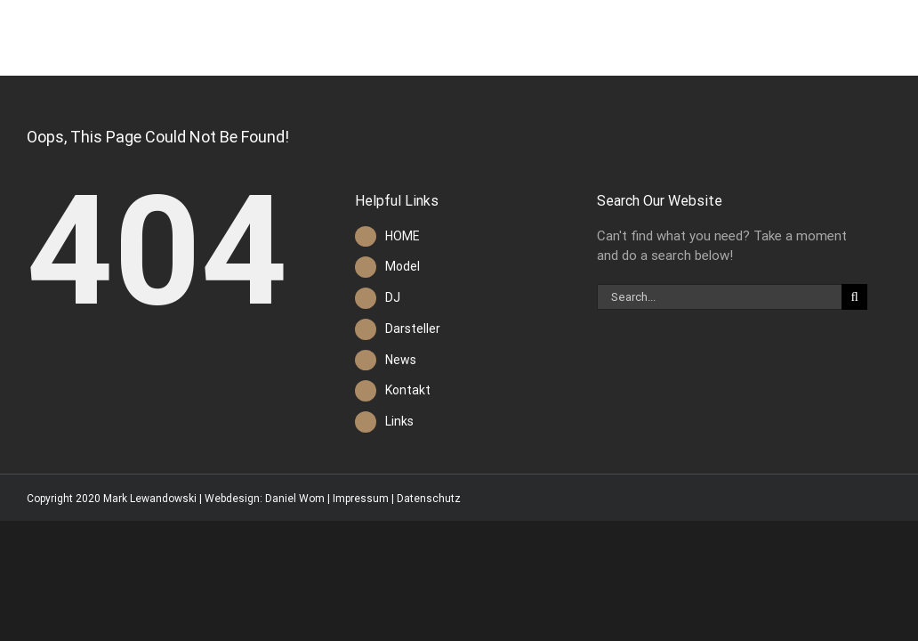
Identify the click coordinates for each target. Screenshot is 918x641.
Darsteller (412, 328)
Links (399, 421)
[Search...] (719, 297)
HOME (402, 236)
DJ (392, 297)
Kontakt (408, 390)
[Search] (854, 297)
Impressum (361, 498)
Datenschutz (429, 498)
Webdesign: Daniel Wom (265, 498)
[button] (887, 37)
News (400, 360)
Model (402, 266)
